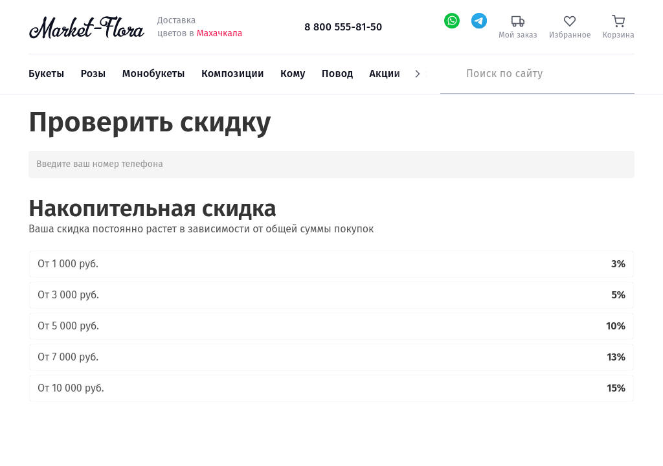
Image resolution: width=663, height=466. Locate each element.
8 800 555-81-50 (343, 27)
